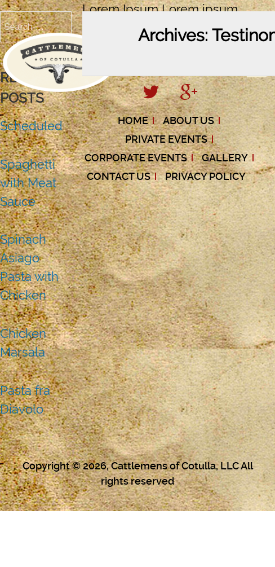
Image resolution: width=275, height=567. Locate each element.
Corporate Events (136, 158)
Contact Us (118, 176)
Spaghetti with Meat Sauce (28, 183)
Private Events (166, 139)
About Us (188, 120)
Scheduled (31, 125)
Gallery (225, 158)
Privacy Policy (205, 176)
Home (133, 120)
